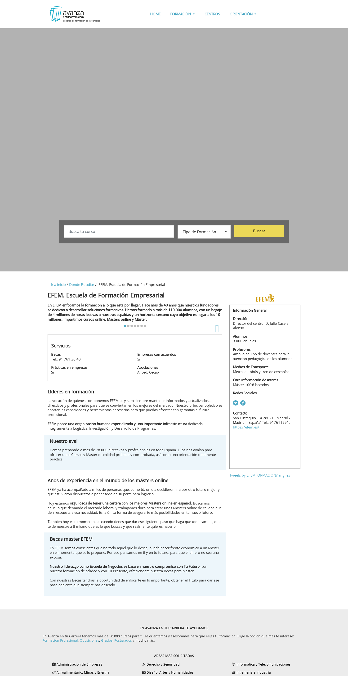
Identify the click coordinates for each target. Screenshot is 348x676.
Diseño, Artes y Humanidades (170, 672)
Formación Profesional (60, 640)
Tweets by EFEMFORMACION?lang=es (259, 475)
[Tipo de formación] (204, 231)
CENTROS (212, 14)
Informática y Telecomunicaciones (263, 664)
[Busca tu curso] (119, 231)
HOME (155, 14)
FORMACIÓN (181, 14)
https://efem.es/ (246, 427)
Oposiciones (89, 640)
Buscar (259, 231)
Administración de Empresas (79, 664)
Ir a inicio (58, 284)
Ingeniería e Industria (253, 672)
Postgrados (123, 640)
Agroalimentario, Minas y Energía (83, 672)
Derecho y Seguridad (163, 664)
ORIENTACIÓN (242, 14)
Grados (106, 640)
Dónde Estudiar (81, 284)
